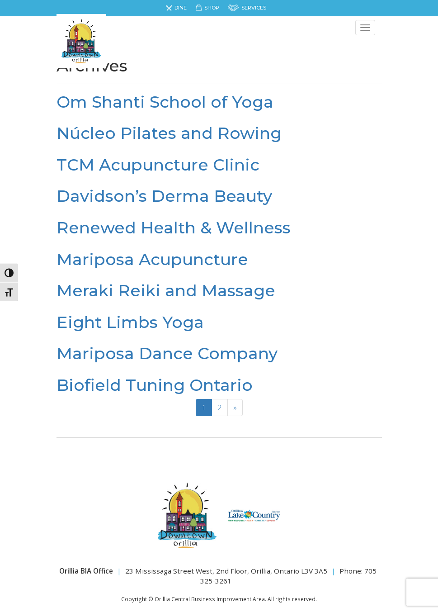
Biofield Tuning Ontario (155, 385)
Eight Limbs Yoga (130, 322)
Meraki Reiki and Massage (166, 290)
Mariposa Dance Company (167, 353)
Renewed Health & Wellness (174, 227)
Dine (180, 8)
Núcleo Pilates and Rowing (169, 133)
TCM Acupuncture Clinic (158, 165)
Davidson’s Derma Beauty (164, 196)
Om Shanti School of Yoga (165, 102)
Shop (211, 8)
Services (253, 8)
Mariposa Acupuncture (152, 259)
